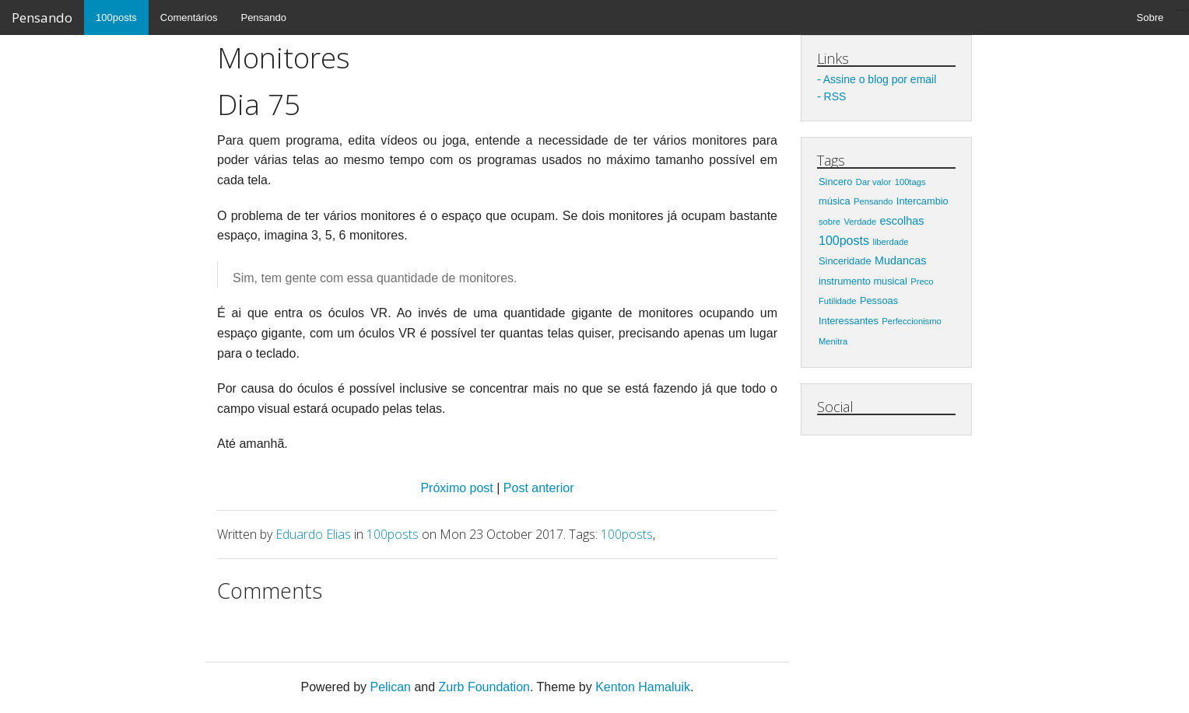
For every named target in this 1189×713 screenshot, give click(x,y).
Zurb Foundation (484, 687)
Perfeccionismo (911, 321)
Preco (921, 281)
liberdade (890, 241)
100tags (910, 182)
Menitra (833, 341)
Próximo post (458, 488)
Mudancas (900, 260)
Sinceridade (845, 261)
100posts (116, 17)
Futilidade (838, 301)
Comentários (189, 17)
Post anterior (538, 488)
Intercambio (922, 201)
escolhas (902, 221)
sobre (829, 221)
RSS (835, 96)
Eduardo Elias (313, 534)
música (835, 201)
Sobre (1150, 17)
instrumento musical (863, 281)
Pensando (42, 17)
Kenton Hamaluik (642, 687)
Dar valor (873, 182)
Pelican (390, 687)
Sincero (835, 181)
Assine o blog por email (880, 79)
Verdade (860, 221)
